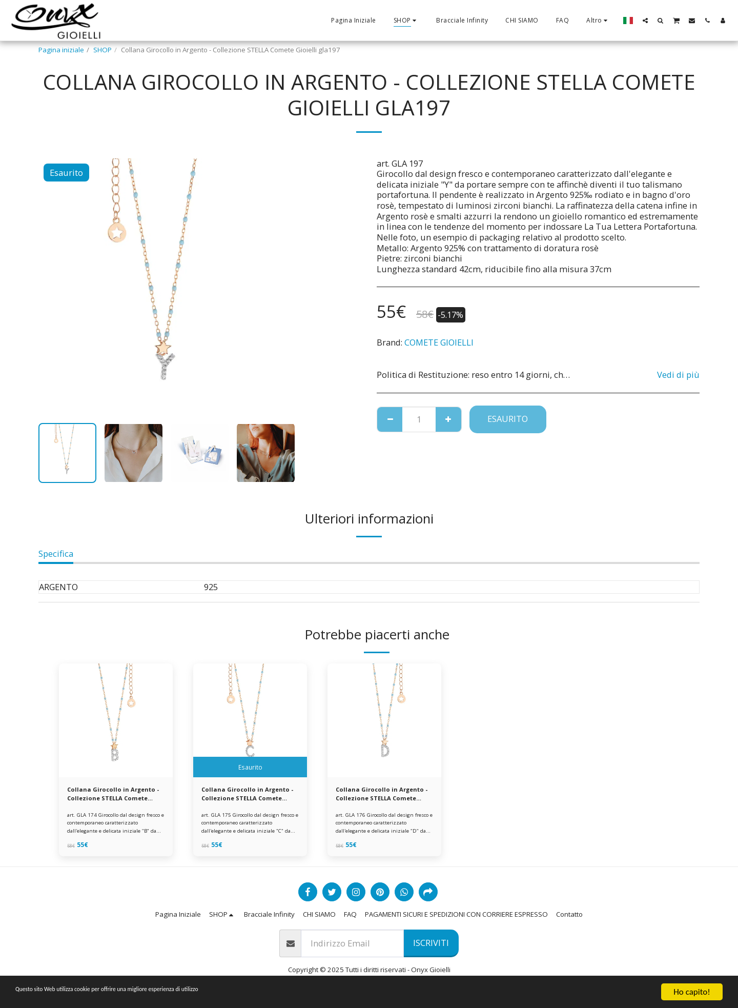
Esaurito (507, 419)
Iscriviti (431, 946)
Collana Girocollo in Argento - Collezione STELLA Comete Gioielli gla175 (241, 795)
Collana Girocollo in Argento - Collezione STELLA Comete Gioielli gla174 (107, 795)
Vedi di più (678, 374)
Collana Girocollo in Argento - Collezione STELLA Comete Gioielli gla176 (375, 795)
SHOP (102, 49)
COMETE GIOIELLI (439, 342)
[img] (116, 720)
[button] (645, 20)
